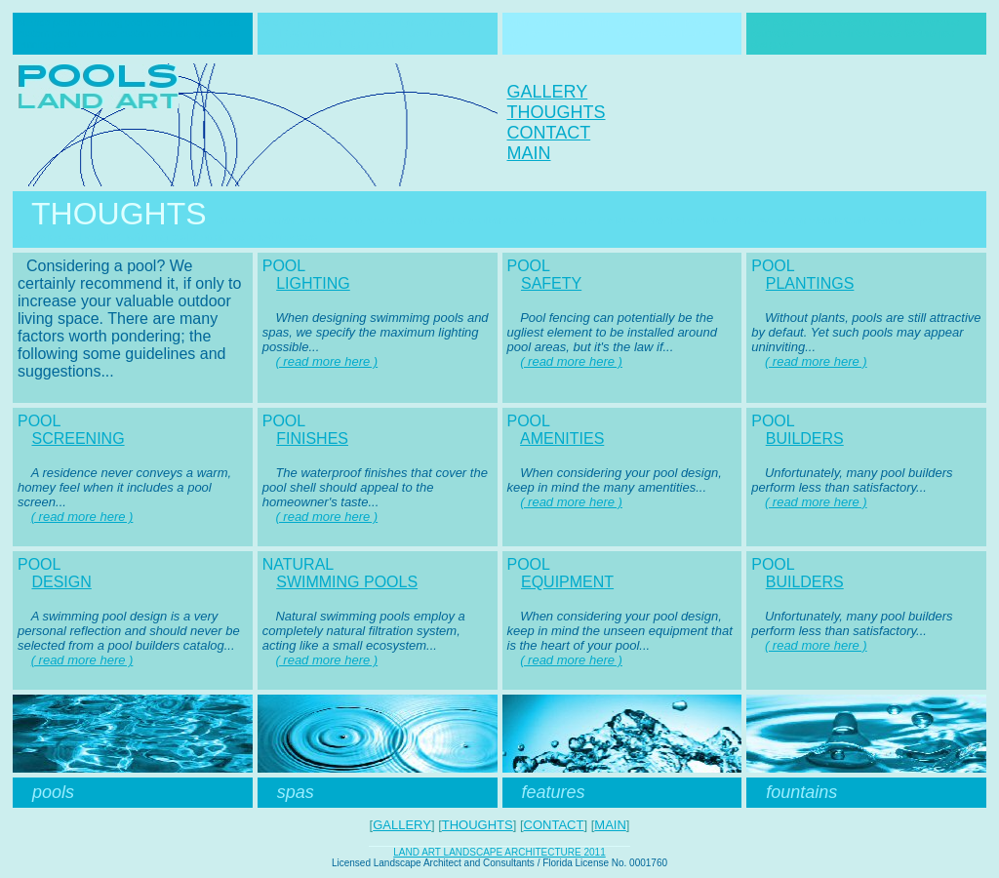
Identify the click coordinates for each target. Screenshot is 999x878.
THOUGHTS (556, 112)
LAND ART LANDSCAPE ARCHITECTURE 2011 (499, 852)
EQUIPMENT (567, 582)
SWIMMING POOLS (347, 582)
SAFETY (551, 283)
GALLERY (547, 91)
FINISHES (312, 438)
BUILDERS (805, 438)
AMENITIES (562, 438)
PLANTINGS (810, 283)
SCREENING (77, 438)
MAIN (529, 153)
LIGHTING (313, 283)
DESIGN (61, 582)
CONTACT (549, 132)
